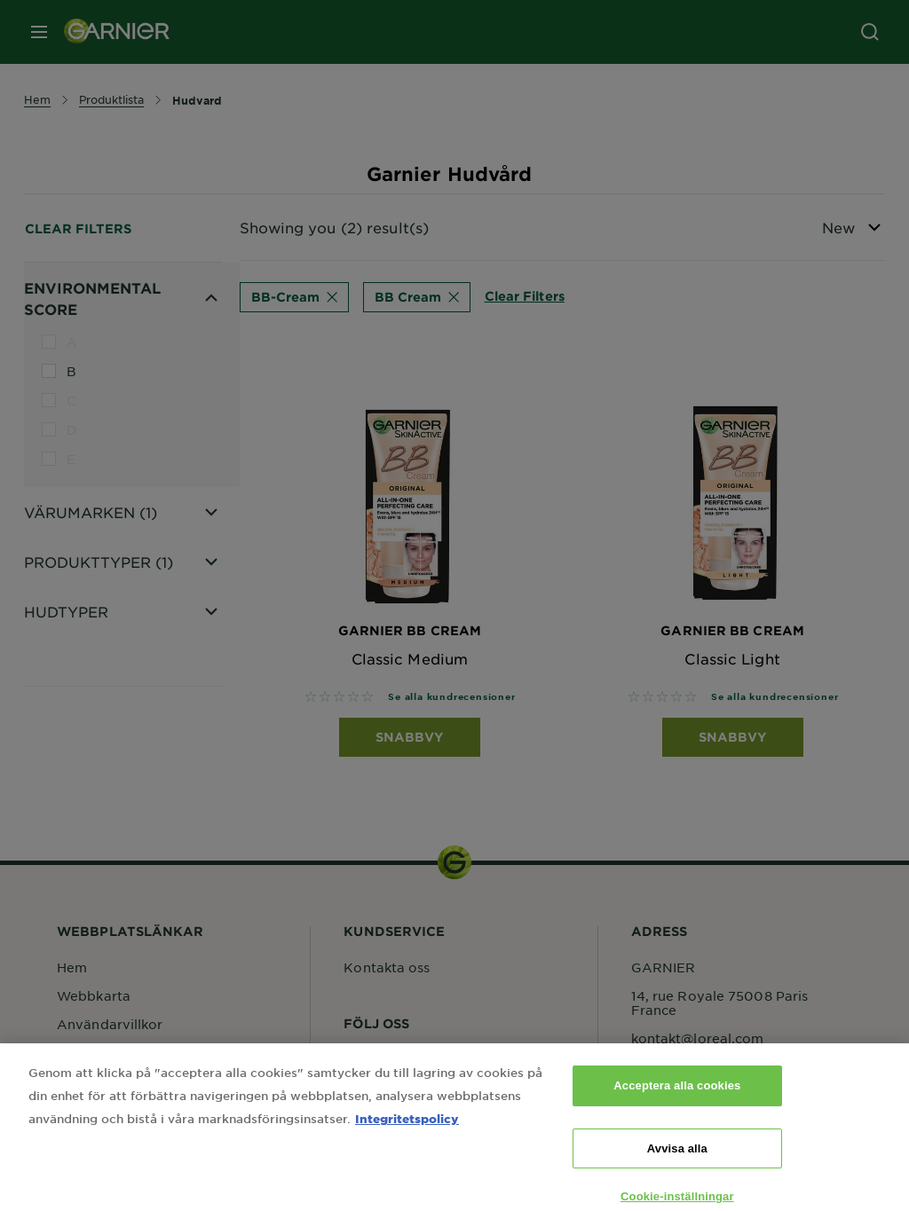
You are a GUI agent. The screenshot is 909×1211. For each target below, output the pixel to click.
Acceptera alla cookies (676, 1098)
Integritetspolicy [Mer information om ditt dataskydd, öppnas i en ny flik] (407, 1130)
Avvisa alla (677, 1160)
